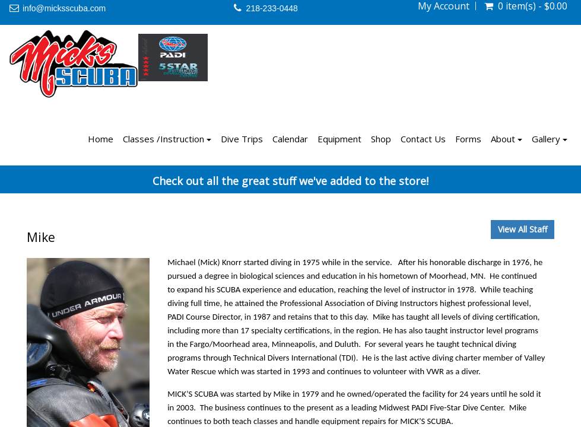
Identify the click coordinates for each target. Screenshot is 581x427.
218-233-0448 (272, 8)
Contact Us (423, 139)
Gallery (549, 139)
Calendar (290, 139)
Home (100, 139)
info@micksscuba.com (64, 8)
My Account (443, 6)
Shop (381, 139)
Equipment (339, 139)
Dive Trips (242, 139)
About (506, 139)
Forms (468, 139)
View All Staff (522, 229)
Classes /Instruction (167, 139)
